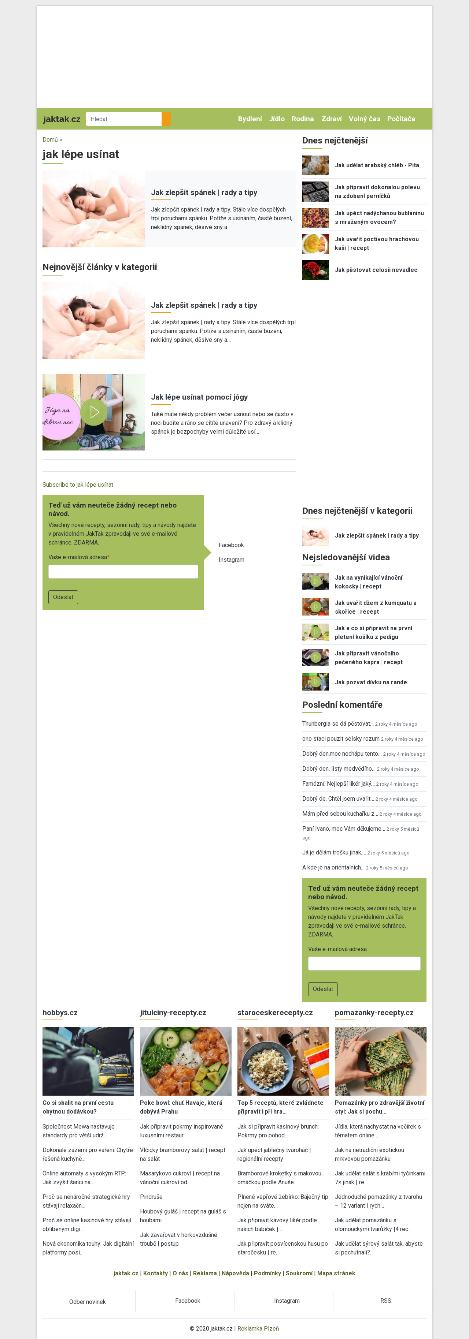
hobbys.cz (60, 1012)
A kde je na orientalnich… (333, 867)
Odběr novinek (87, 1301)
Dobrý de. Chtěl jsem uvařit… (338, 798)
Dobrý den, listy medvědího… (339, 768)
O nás (180, 1273)
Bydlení (250, 119)
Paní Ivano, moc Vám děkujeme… (343, 828)
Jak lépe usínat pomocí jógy (199, 397)
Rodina (303, 119)
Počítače (401, 119)
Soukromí (299, 1273)
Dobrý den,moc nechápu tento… (342, 753)
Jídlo (277, 119)
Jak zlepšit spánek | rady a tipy (204, 192)
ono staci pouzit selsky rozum (341, 738)
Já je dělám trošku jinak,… (334, 852)
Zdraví (331, 119)
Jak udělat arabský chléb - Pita (377, 165)
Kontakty (155, 1273)
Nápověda (235, 1273)
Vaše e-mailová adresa (77, 557)
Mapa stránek (336, 1273)
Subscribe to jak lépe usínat (78, 484)
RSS (385, 1300)
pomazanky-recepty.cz (374, 1012)
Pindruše (151, 1196)
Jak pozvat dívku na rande (371, 682)
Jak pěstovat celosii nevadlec (376, 269)
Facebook (231, 545)
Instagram (231, 559)
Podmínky (267, 1273)
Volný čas (364, 119)
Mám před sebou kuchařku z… (340, 813)
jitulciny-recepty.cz (173, 1012)
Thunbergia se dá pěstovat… (338, 723)
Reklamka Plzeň (258, 1328)
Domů (50, 139)
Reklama (205, 1273)
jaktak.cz (126, 1273)
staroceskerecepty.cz (275, 1012)
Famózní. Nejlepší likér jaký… (338, 783)
